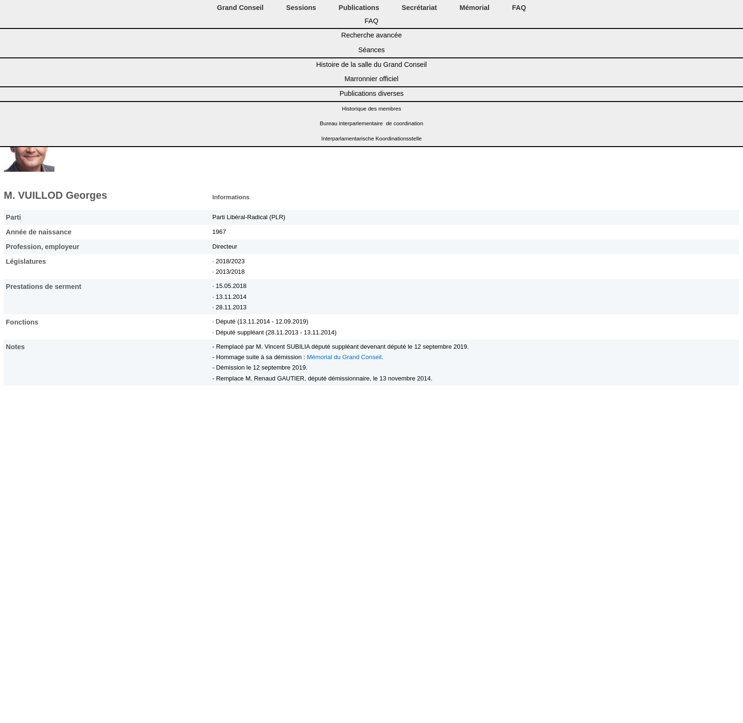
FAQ (519, 7)
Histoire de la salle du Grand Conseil (371, 64)
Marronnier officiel (371, 79)
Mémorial (474, 7)
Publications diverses (371, 93)
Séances (371, 50)
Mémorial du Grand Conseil (344, 357)
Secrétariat (419, 7)
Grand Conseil (240, 7)
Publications (359, 7)
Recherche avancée (371, 35)
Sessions (301, 7)
